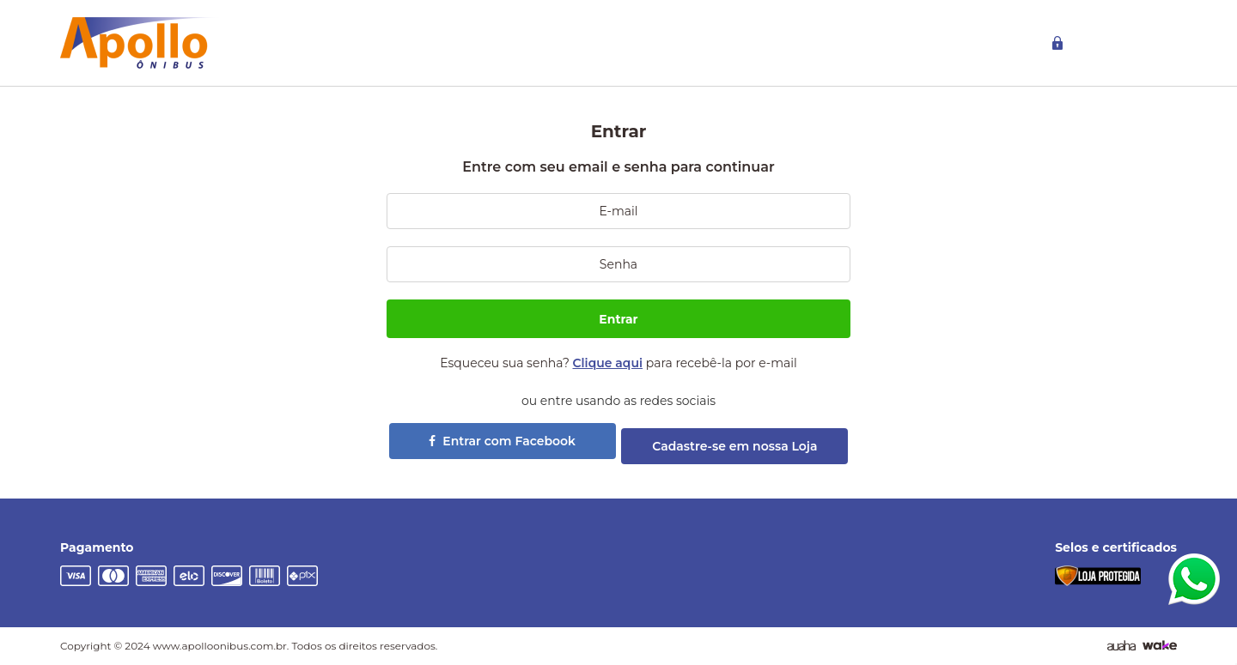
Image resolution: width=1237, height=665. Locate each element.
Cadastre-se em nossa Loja (734, 446)
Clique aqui (608, 363)
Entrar (618, 319)
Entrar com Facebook (502, 441)
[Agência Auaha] (1121, 646)
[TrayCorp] (1160, 646)
